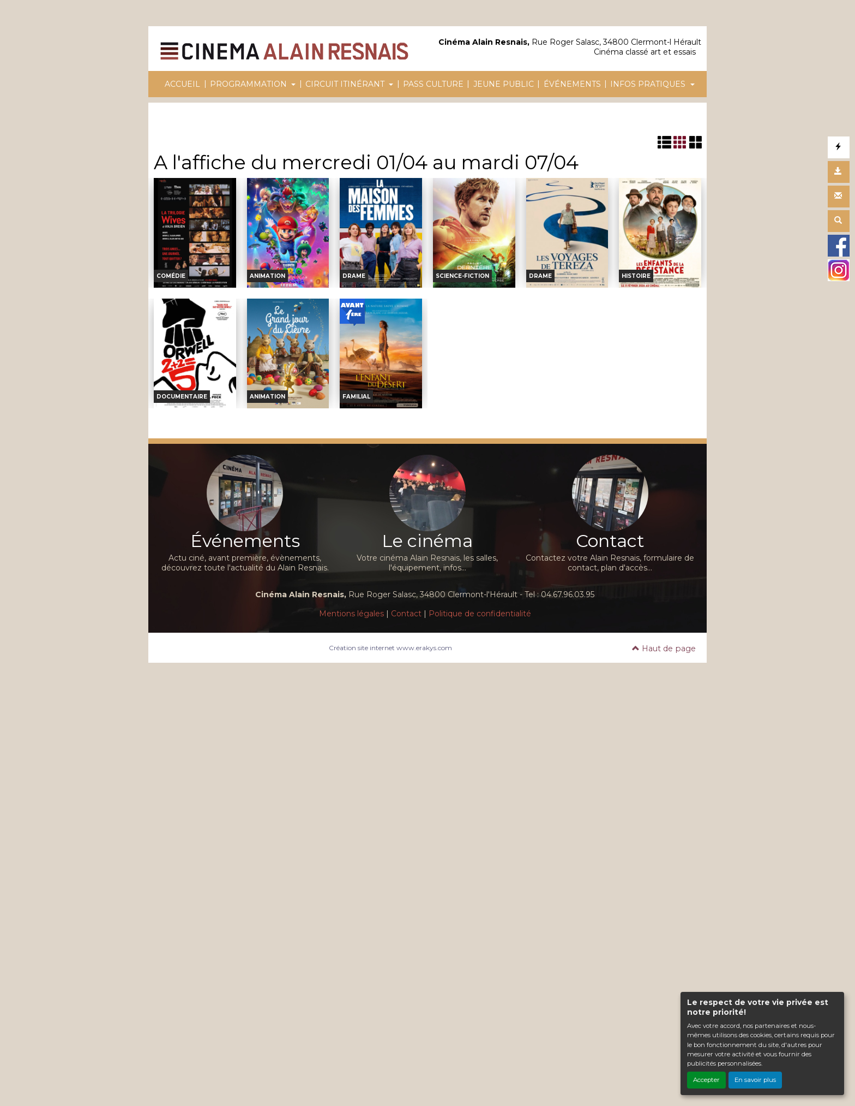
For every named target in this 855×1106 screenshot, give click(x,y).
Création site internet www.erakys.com (390, 648)
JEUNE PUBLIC (503, 84)
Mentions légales (351, 614)
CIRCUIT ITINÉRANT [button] (346, 84)
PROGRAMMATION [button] (249, 84)
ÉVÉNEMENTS (572, 84)
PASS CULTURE (433, 84)
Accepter (706, 1080)
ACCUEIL (182, 84)
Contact (406, 614)
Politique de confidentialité (480, 614)
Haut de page (664, 648)
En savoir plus (755, 1080)
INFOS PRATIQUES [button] (649, 84)
